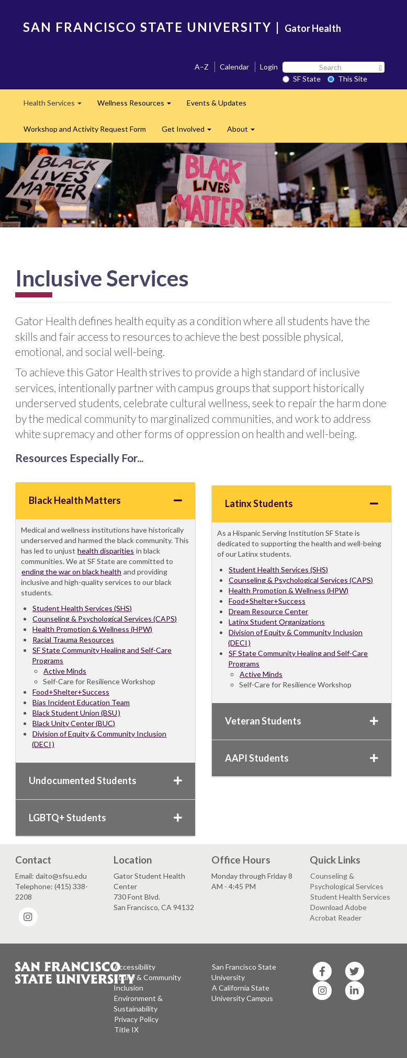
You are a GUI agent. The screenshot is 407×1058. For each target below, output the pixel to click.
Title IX (126, 1029)
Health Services (56, 105)
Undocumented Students (105, 780)
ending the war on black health (71, 571)
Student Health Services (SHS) (82, 608)
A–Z (202, 66)
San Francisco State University (243, 972)
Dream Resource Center (268, 611)
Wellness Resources (138, 105)
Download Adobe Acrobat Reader (338, 912)
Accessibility (134, 966)
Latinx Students (301, 503)
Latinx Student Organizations (277, 621)
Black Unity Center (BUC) (73, 723)
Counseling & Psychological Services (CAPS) (104, 618)
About (245, 132)
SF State (301, 78)
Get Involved (190, 132)
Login (269, 66)
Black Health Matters (105, 500)
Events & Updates (216, 102)
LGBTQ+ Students (105, 817)
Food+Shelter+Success (70, 691)
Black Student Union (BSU (74, 712)
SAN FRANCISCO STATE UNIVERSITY (147, 26)
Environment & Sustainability (138, 1003)
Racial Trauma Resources (73, 639)
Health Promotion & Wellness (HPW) (92, 629)
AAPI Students (301, 758)
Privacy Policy (136, 1019)
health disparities (105, 550)
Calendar (234, 66)
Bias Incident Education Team (81, 702)
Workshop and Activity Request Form (85, 128)
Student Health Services (350, 896)
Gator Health (313, 28)
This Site (347, 78)
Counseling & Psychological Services (346, 881)
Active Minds (64, 670)
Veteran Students (301, 721)
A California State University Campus (242, 993)
